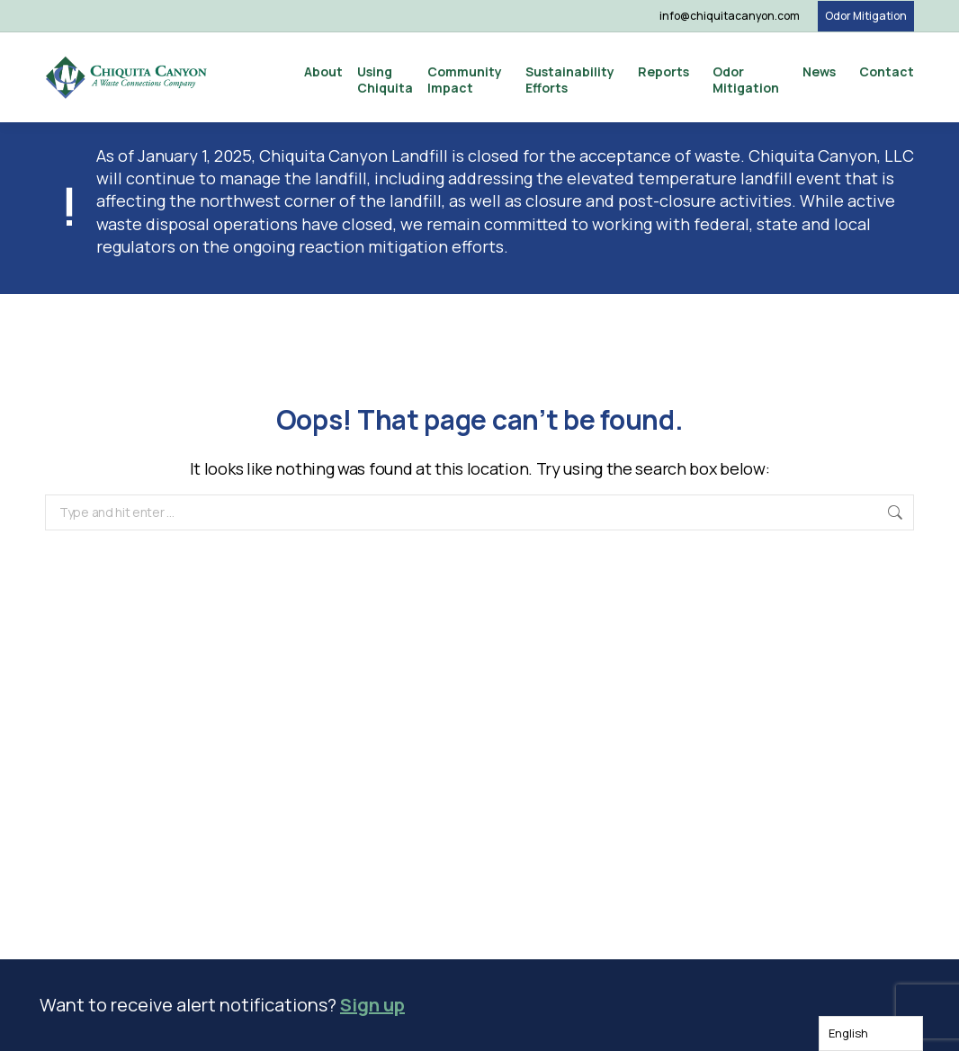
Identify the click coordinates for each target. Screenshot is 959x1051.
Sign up (372, 1005)
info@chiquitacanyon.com (729, 15)
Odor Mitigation (866, 15)
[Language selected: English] (871, 1033)
